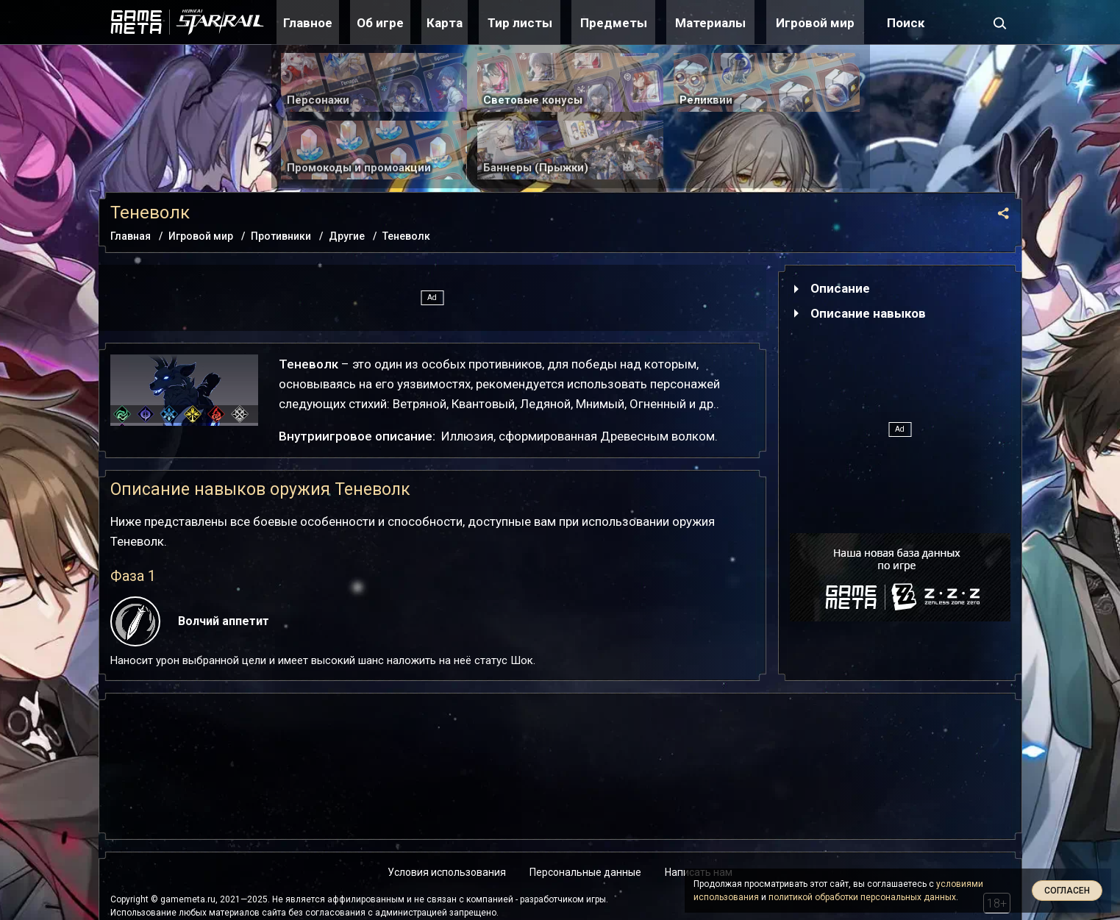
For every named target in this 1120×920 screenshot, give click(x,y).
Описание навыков (868, 313)
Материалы (710, 22)
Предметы (613, 22)
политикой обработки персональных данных (862, 897)
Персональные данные (585, 872)
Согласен (1067, 890)
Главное (307, 22)
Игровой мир (815, 22)
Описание (840, 288)
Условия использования (447, 872)
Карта (445, 22)
